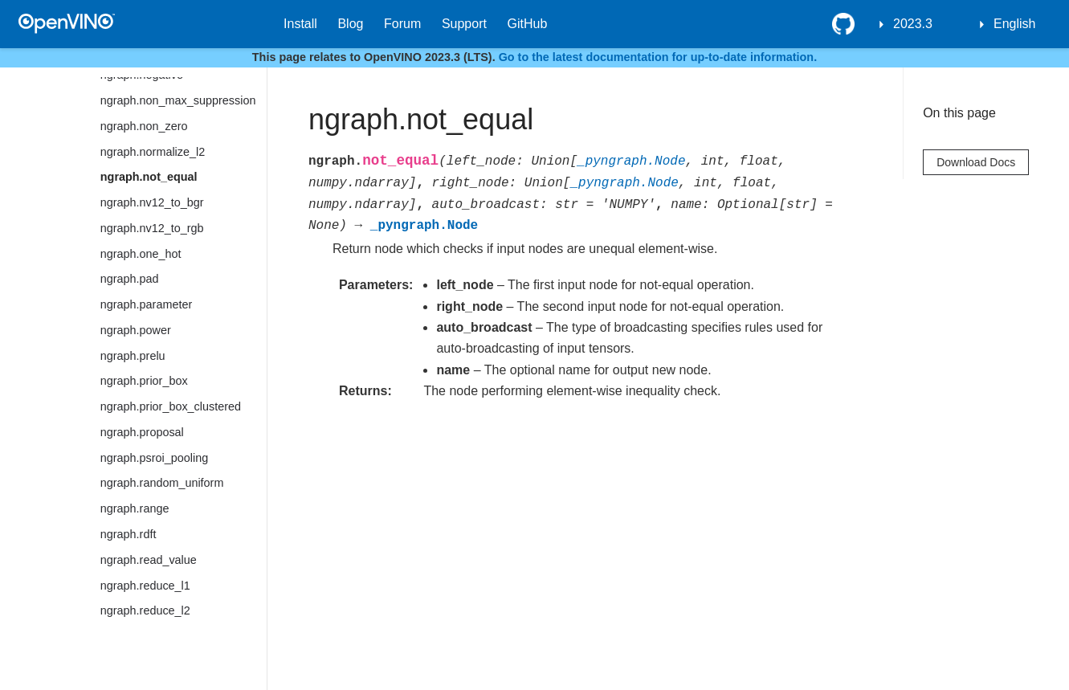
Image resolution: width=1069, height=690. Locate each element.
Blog (350, 24)
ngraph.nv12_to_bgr (152, 202)
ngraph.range (134, 508)
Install (300, 24)
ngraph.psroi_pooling (154, 457)
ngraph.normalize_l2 (152, 151)
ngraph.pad (129, 278)
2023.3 (912, 24)
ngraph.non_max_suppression (178, 100)
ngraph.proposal (142, 432)
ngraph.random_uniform (162, 482)
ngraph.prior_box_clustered (170, 406)
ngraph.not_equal (149, 176)
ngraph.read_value (148, 559)
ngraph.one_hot (141, 253)
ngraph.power (135, 330)
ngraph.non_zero (144, 126)
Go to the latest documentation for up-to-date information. (658, 57)
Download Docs (975, 162)
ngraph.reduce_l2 (145, 610)
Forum (402, 24)
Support (464, 24)
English (1014, 24)
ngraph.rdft (128, 534)
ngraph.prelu (132, 355)
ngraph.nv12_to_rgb (152, 228)
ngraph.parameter (146, 304)
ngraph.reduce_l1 (145, 585)
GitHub (528, 24)
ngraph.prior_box (144, 380)
